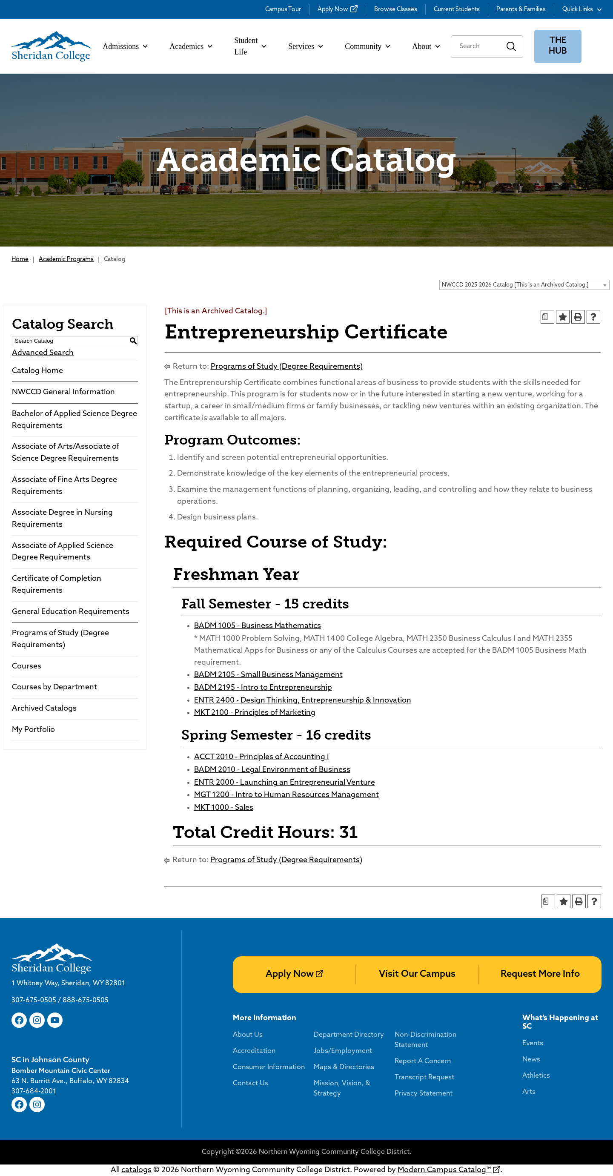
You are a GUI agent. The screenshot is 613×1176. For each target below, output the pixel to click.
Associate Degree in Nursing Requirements (62, 519)
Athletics (536, 1076)
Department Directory (349, 1035)
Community (367, 46)
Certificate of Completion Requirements (56, 585)
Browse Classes (395, 9)
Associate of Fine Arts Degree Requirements (64, 486)
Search (511, 46)
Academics (190, 46)
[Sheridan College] (51, 46)
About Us (248, 1035)
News (531, 1059)
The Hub (558, 46)
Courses (26, 667)
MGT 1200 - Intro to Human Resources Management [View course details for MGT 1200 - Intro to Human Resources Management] (286, 795)
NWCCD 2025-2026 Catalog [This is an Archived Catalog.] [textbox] (515, 285)
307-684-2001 (33, 1091)
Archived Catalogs (44, 709)
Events (532, 1043)
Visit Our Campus (417, 974)
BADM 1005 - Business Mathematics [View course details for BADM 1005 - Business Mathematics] (257, 626)
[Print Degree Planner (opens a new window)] (547, 317)
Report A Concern (423, 1061)
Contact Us (250, 1083)
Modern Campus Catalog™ (444, 1170)
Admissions (125, 46)
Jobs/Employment (343, 1051)
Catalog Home (37, 371)
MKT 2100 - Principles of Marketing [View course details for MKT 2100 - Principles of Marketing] (254, 713)
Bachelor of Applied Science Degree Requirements (74, 420)
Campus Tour (283, 9)
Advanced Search (43, 353)
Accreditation (254, 1051)
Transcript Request (424, 1077)
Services (305, 46)
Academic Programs (66, 259)
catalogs (136, 1170)
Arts (529, 1092)
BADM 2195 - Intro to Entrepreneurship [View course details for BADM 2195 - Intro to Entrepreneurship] (263, 688)
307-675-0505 (33, 1000)
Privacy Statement (424, 1093)
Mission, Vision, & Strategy (342, 1088)
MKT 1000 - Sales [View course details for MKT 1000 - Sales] (223, 808)
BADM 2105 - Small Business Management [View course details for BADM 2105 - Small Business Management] (268, 675)
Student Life (250, 46)
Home (20, 259)
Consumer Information (269, 1067)
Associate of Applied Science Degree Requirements (62, 552)
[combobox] (524, 285)
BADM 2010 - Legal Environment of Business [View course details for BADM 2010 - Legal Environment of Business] (272, 770)
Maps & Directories (344, 1067)
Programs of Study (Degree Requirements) (60, 639)
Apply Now (333, 9)
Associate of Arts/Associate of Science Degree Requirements (65, 453)
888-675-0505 (86, 1000)
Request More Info (540, 974)
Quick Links (582, 9)
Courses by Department (54, 687)
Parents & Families (521, 9)
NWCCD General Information (63, 392)
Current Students (457, 9)
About (426, 46)
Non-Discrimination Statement (425, 1040)
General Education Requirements (70, 612)
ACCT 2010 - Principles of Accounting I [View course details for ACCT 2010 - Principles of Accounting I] (261, 757)
